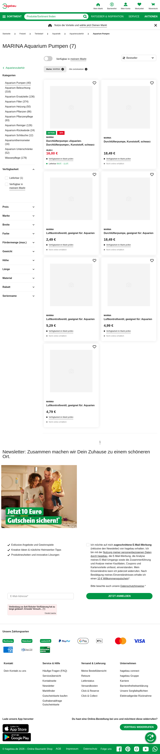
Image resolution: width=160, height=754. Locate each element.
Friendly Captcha (50, 613)
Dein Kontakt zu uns (15, 671)
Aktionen (151, 16)
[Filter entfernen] (62, 69)
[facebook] (119, 749)
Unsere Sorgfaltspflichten (134, 691)
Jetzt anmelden (119, 596)
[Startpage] (9, 6)
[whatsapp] (155, 749)
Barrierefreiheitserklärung (134, 686)
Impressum (72, 749)
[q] (52, 17)
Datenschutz (90, 749)
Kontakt (8, 663)
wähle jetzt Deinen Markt (93, 25)
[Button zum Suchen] (84, 17)
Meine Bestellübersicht (93, 671)
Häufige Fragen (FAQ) (54, 671)
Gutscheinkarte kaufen (55, 695)
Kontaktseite (49, 681)
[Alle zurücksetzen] (86, 69)
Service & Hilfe (51, 663)
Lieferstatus (87, 681)
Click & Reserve (90, 691)
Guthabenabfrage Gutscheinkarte (52, 702)
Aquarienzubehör (15, 68)
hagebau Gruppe (129, 676)
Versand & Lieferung (93, 663)
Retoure (85, 676)
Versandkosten (89, 686)
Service (133, 16)
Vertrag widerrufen (139, 727)
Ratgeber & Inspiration (107, 16)
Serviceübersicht (51, 676)
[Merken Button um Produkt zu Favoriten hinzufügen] (94, 83)
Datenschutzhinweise (132, 586)
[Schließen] (156, 25)
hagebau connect (129, 671)
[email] (41, 596)
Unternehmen (128, 663)
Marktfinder (48, 691)
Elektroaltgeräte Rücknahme (136, 695)
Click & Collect (89, 695)
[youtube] (146, 749)
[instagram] (136, 749)
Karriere (124, 681)
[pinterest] (127, 749)
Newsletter (48, 686)
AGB (58, 749)
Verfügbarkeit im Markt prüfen (61, 159)
